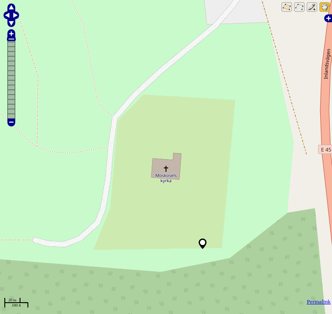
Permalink (319, 301)
